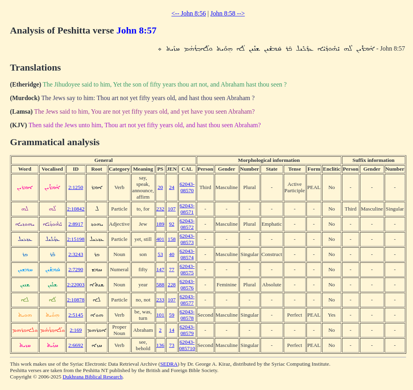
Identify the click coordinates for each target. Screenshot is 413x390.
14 (171, 330)
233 (160, 300)
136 (160, 345)
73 (171, 345)
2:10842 (76, 209)
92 (171, 224)
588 (160, 285)
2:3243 (75, 254)
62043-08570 (187, 187)
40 (171, 254)
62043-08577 (187, 299)
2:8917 (75, 224)
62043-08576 (187, 284)
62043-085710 (187, 345)
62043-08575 (187, 269)
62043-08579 (187, 330)
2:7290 (75, 269)
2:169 (76, 330)
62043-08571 (187, 209)
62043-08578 (187, 315)
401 (160, 239)
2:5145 (75, 315)
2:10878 (76, 300)
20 (160, 187)
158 (172, 239)
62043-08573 (187, 239)
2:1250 (75, 187)
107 (172, 209)
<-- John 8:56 (189, 13)
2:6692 (75, 345)
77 (171, 269)
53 (160, 254)
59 (171, 315)
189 (160, 224)
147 (160, 269)
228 (172, 285)
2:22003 (76, 285)
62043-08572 (187, 224)
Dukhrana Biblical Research (93, 377)
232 (160, 209)
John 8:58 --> (227, 13)
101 (160, 315)
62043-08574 (187, 254)
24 (171, 187)
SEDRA (169, 364)
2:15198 (76, 239)
